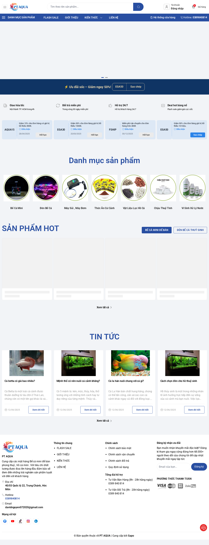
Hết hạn (42, 140)
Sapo (131, 541)
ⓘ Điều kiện (24, 134)
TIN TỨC (104, 342)
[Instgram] (28, 526)
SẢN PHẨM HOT (30, 233)
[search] (139, 7)
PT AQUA (104, 541)
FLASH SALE (64, 453)
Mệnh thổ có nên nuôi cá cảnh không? (78, 386)
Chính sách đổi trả (118, 466)
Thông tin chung (63, 448)
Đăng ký (199, 472)
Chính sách (111, 448)
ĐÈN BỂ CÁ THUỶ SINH (190, 235)
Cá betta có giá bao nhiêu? (20, 386)
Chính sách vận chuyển (121, 459)
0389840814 (12, 504)
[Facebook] (4, 526)
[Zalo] (36, 526)
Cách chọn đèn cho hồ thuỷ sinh (178, 386)
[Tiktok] (20, 527)
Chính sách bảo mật (119, 453)
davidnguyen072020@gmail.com (24, 512)
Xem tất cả (104, 312)
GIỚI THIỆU (63, 459)
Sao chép (135, 92)
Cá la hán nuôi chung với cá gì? (126, 386)
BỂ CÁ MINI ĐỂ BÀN (156, 235)
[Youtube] (12, 526)
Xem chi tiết (38, 415)
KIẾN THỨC (63, 466)
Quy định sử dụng (118, 472)
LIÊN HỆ (61, 472)
